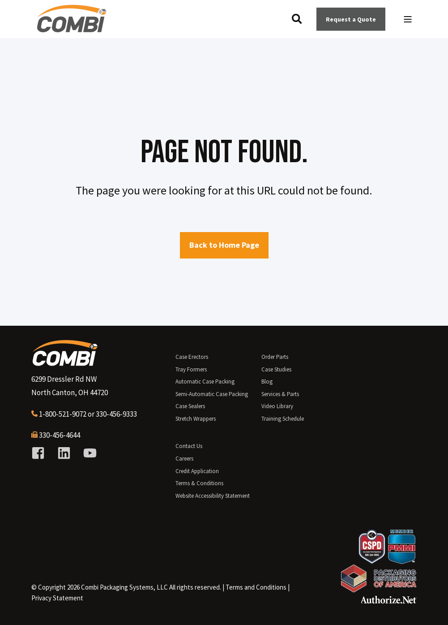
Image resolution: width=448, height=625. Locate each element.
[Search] (297, 18)
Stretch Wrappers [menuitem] (195, 418)
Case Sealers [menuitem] (190, 406)
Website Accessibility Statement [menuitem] (212, 496)
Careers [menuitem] (184, 458)
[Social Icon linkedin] (64, 453)
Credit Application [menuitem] (197, 471)
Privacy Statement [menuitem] (57, 598)
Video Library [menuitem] (277, 406)
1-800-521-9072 (62, 414)
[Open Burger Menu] (408, 19)
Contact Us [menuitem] (188, 446)
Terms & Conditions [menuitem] (199, 483)
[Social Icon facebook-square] (41, 453)
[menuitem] (256, 587)
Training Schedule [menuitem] (282, 418)
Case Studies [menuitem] (276, 369)
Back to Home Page (224, 245)
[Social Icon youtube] (87, 453)
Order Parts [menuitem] (274, 357)
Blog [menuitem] (267, 381)
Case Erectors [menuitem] (191, 357)
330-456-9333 (116, 414)
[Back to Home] (71, 28)
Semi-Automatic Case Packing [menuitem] (211, 394)
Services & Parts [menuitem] (280, 394)
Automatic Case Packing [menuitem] (205, 381)
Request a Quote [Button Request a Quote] (351, 19)
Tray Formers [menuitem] (191, 369)
